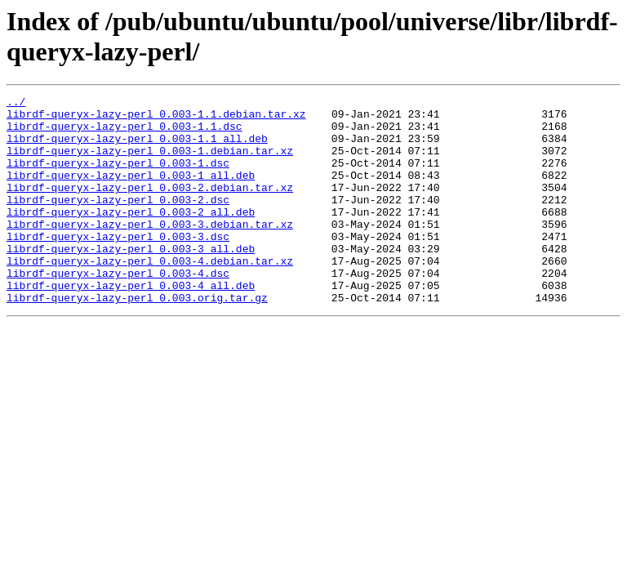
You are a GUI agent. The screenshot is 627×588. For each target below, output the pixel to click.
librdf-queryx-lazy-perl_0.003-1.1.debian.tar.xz (156, 118)
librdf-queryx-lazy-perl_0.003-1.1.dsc (124, 133)
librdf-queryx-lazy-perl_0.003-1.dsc (118, 177)
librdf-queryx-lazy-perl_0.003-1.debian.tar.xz (150, 162)
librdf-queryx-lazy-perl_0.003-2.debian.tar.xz (150, 206)
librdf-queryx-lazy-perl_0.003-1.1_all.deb (137, 147)
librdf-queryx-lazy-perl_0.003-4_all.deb (131, 324)
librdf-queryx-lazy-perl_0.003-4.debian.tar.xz (150, 294)
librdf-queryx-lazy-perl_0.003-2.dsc (118, 221)
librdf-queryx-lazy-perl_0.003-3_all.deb (131, 280)
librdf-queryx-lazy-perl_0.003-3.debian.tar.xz (150, 250)
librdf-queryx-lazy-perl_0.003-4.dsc (118, 309)
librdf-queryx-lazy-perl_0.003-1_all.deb (131, 192)
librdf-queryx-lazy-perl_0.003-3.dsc (118, 265)
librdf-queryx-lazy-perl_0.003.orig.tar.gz (137, 339)
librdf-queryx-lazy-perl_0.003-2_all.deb (131, 236)
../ (16, 103)
